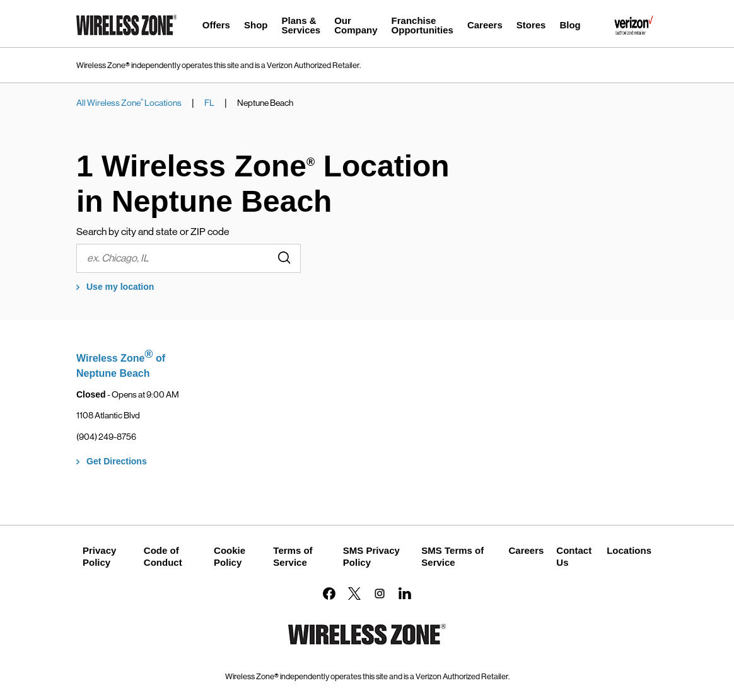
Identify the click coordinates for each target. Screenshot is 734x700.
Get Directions (116, 461)
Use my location (120, 287)
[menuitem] (216, 27)
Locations (629, 550)
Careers (526, 550)
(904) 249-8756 (106, 437)
